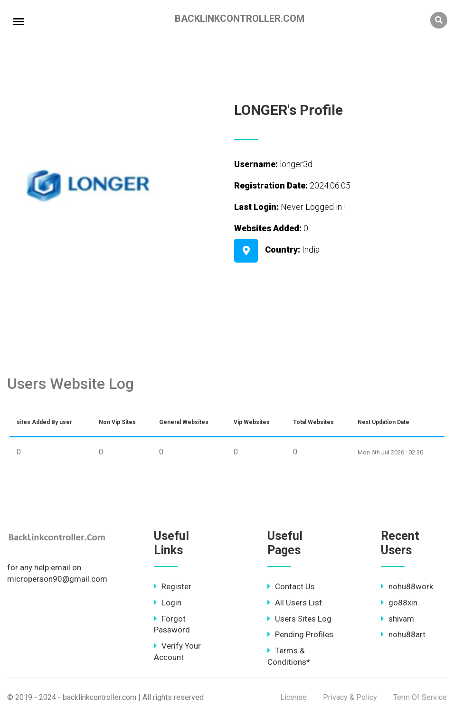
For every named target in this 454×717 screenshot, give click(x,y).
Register (172, 586)
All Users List (294, 602)
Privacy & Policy (350, 697)
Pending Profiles (300, 634)
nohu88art (403, 634)
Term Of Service (420, 697)
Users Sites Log (299, 618)
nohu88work (407, 586)
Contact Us (291, 586)
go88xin (399, 602)
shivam (397, 618)
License (293, 697)
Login (167, 602)
